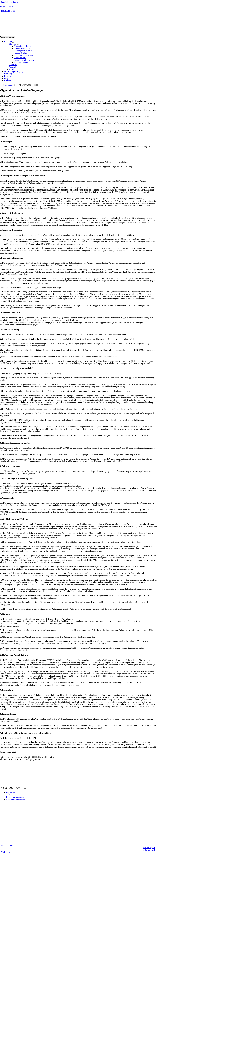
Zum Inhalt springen (9, 2)
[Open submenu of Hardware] (18, 44)
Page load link (7, 845)
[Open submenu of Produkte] (13, 42)
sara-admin (9, 85)
